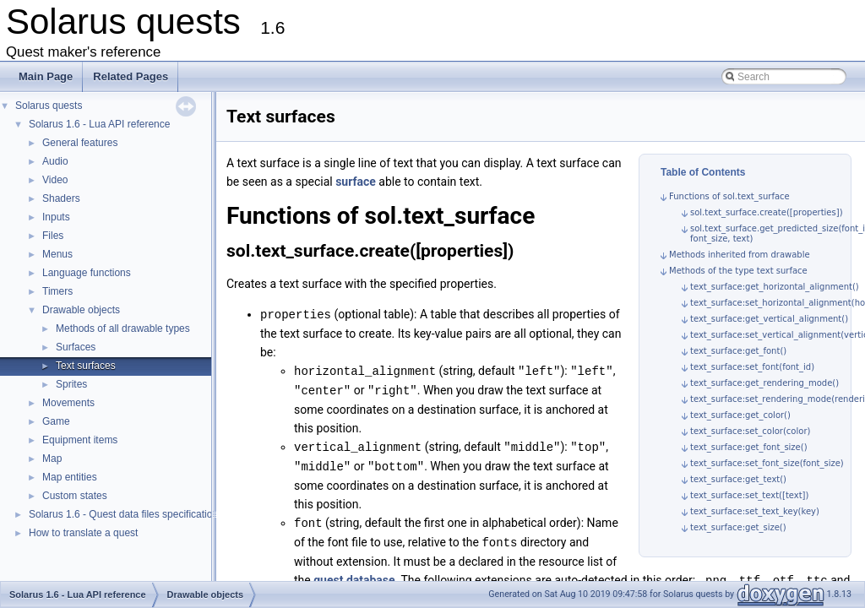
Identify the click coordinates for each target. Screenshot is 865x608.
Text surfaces (86, 366)
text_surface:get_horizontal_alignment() (774, 286)
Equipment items (79, 440)
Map (52, 458)
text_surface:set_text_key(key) (754, 511)
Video (55, 180)
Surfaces (75, 347)
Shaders (61, 198)
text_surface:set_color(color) (750, 431)
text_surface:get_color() (740, 415)
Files (52, 236)
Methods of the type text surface (738, 270)
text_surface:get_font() (738, 351)
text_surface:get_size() (738, 527)
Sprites (71, 384)
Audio (55, 161)
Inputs (56, 217)
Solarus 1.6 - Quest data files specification (123, 514)
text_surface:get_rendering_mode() (764, 383)
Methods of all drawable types (123, 328)
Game (56, 421)
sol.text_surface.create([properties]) (766, 212)
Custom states (74, 496)
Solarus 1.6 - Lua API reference (99, 124)
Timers (57, 291)
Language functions (86, 273)
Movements (68, 403)
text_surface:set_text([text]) (749, 495)
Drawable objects (81, 310)
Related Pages (130, 76)
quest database (353, 574)
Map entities (69, 477)
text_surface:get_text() (738, 479)
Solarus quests (48, 105)
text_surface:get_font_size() (749, 447)
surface (355, 181)
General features (79, 143)
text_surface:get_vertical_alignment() (769, 318)
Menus (57, 254)
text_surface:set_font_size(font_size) (767, 463)
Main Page (46, 76)
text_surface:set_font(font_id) (752, 367)
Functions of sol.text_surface (729, 196)
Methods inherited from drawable (739, 254)
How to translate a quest (83, 533)
